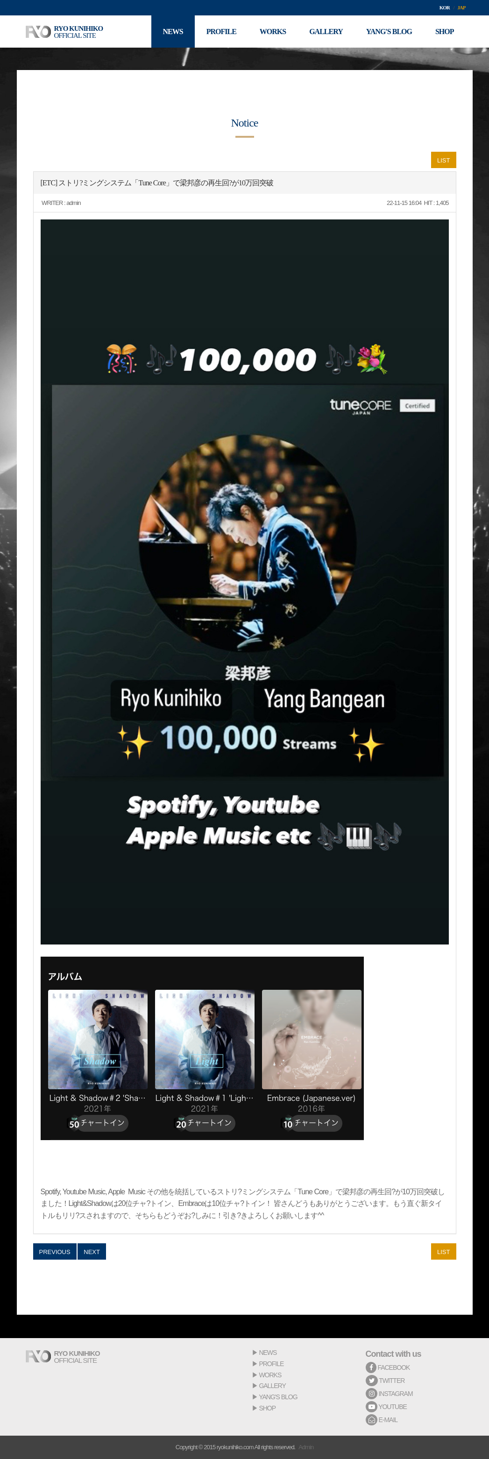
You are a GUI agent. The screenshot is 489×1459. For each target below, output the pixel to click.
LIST (443, 160)
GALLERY (272, 1385)
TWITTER (385, 1380)
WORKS (270, 1375)
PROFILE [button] (221, 31)
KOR (444, 7)
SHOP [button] (444, 31)
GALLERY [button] (326, 31)
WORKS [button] (273, 31)
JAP (461, 7)
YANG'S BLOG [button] (389, 31)
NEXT (92, 1251)
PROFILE (271, 1363)
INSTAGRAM (389, 1393)
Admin (305, 1447)
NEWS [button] (173, 31)
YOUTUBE (386, 1406)
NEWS (267, 1352)
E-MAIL (382, 1420)
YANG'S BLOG (278, 1397)
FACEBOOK (388, 1367)
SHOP (267, 1408)
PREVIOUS (55, 1251)
